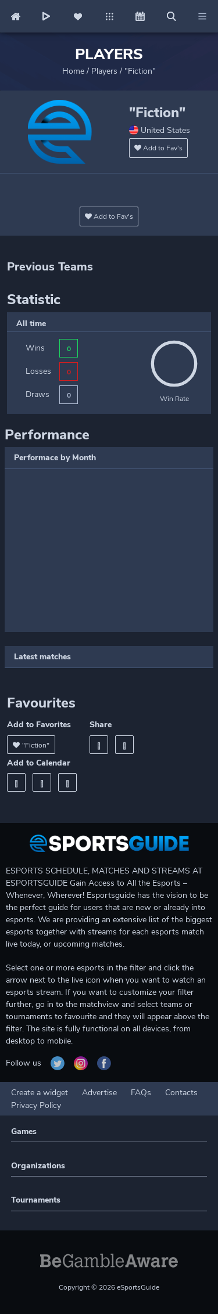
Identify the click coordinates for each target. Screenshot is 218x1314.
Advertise (99, 1092)
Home (73, 71)
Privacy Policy (36, 1105)
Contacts (181, 1092)
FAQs (141, 1092)
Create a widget (39, 1092)
